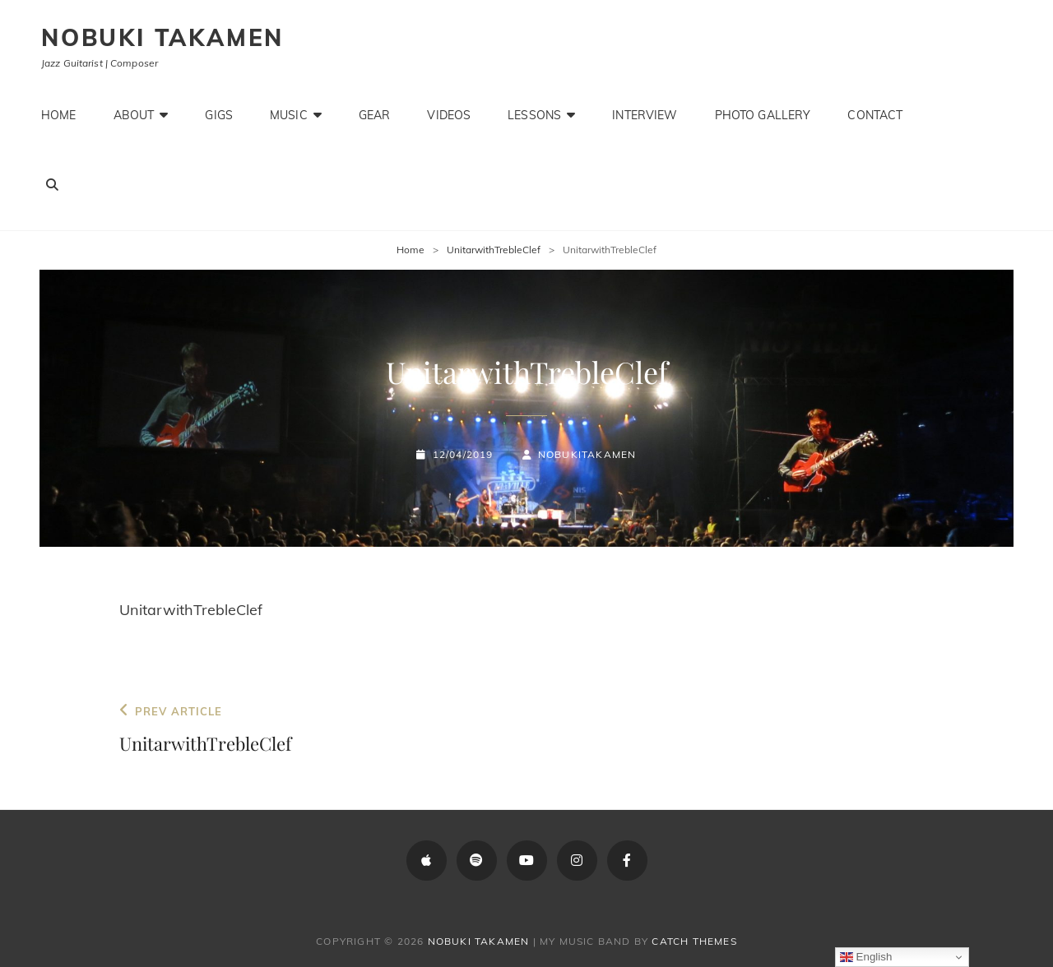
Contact (874, 115)
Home (59, 115)
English (866, 957)
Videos (449, 115)
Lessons (534, 115)
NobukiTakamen (587, 454)
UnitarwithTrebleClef (493, 249)
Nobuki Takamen (162, 37)
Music (289, 115)
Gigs (219, 115)
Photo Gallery (763, 115)
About (134, 115)
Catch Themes (694, 941)
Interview (644, 115)
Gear (375, 115)
